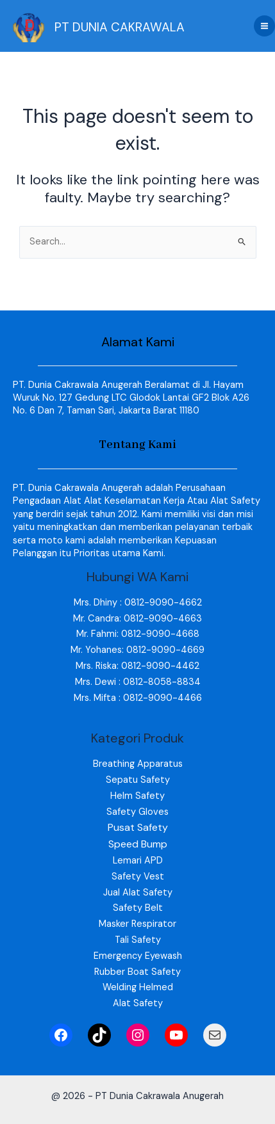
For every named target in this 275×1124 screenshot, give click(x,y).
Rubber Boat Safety (137, 972)
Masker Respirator (137, 924)
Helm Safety (137, 796)
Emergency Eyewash (138, 956)
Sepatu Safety (138, 780)
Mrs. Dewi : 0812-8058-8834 (138, 682)
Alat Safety (138, 1003)
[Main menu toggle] (264, 25)
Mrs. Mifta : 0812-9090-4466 (138, 698)
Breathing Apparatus (138, 764)
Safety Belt (138, 908)
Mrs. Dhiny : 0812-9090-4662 (138, 603)
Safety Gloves (137, 812)
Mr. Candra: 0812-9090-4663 (137, 619)
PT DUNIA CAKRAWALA (119, 27)
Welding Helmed (138, 987)
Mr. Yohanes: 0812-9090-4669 (137, 650)
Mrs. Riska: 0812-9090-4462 (137, 666)
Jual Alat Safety (137, 893)
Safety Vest (138, 877)
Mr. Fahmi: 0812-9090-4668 (137, 634)
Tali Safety (138, 940)
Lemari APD (138, 861)
